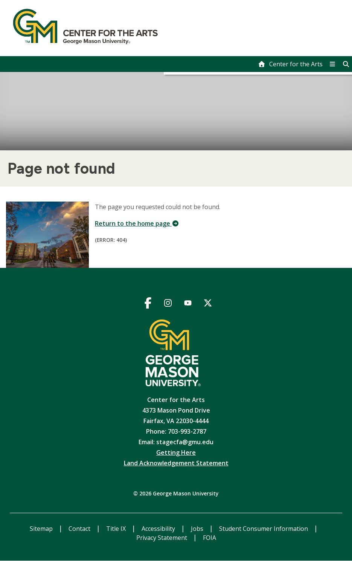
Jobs (198, 528)
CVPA (105, 64)
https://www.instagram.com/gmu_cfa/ (168, 304)
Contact (80, 528)
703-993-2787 (187, 431)
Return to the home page (137, 223)
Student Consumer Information (264, 528)
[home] (290, 64)
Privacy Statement (162, 537)
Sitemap (42, 528)
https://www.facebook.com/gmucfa (148, 304)
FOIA (209, 537)
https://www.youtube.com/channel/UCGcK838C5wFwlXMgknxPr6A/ (188, 304)
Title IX (116, 528)
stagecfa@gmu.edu (184, 442)
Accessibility (159, 528)
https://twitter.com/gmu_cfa (208, 304)
